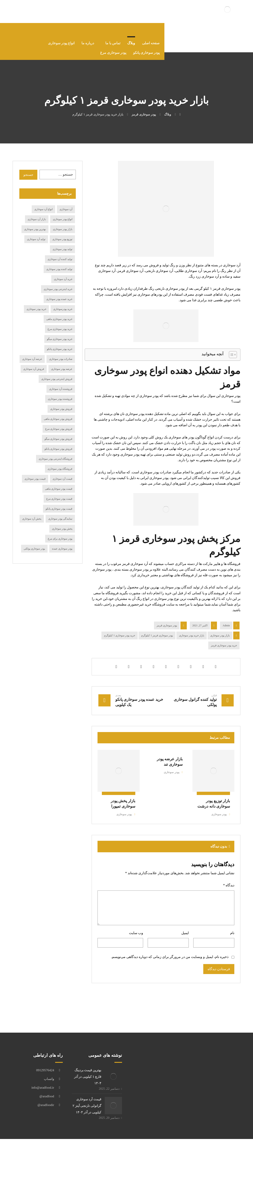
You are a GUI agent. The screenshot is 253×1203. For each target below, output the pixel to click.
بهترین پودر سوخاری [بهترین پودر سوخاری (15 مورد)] (35, 233)
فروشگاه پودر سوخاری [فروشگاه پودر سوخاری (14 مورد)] (60, 472)
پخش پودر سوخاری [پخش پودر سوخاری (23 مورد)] (62, 532)
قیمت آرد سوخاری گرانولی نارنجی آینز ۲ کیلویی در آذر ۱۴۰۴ (86, 1153)
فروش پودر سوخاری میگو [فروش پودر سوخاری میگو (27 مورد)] (58, 442)
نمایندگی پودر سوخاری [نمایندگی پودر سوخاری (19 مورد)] (60, 522)
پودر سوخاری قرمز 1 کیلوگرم (157, 674)
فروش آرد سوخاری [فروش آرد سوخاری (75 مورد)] (33, 373)
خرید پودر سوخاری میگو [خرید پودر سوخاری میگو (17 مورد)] (59, 343)
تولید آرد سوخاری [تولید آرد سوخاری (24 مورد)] (36, 243)
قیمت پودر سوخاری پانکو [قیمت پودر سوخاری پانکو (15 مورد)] (59, 512)
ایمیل (185, 977)
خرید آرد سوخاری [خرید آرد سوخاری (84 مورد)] (63, 283)
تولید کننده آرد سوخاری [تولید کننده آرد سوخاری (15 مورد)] (60, 263)
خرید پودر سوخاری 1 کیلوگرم (119, 674)
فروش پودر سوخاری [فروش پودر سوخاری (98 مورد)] (61, 413)
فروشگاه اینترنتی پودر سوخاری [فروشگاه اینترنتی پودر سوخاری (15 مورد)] (55, 462)
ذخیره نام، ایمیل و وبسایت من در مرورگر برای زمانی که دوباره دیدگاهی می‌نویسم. (169, 1002)
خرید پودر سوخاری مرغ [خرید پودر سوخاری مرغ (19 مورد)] (60, 333)
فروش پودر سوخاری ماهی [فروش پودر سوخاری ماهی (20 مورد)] (58, 423)
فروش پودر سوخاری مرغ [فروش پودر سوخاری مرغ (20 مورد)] (58, 432)
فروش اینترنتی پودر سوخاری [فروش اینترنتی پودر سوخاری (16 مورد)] (56, 383)
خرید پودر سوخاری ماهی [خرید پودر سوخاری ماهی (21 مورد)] (59, 323)
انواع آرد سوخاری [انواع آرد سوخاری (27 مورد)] (43, 213)
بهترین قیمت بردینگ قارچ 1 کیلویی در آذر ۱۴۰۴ (86, 1123)
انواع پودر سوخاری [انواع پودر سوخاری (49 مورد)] (62, 223)
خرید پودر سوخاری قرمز (224, 684)
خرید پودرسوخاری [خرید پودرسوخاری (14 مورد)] (62, 313)
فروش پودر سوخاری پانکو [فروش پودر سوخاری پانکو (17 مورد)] (58, 452)
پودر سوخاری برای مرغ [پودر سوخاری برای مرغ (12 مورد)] (60, 542)
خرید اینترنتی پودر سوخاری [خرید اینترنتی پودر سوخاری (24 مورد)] (58, 293)
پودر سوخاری (218, 854)
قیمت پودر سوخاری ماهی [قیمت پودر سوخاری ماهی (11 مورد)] (58, 492)
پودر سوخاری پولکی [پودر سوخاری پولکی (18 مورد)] (34, 552)
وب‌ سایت (136, 977)
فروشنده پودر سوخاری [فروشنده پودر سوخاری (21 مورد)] (60, 403)
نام (232, 977)
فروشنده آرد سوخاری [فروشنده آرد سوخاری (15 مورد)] (60, 393)
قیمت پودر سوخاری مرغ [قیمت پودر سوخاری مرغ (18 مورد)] (59, 502)
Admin (226, 664)
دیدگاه (228, 928)
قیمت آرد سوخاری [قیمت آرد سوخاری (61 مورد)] (62, 482)
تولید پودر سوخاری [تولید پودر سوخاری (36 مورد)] (62, 253)
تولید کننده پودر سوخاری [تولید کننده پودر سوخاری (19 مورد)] (59, 273)
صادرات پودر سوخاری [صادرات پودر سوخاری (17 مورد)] (60, 363)
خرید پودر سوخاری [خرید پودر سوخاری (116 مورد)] (36, 313)
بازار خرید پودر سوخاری (191, 674)
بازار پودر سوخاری (220, 674)
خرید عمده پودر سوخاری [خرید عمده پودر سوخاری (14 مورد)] (59, 303)
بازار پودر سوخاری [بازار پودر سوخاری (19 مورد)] (62, 233)
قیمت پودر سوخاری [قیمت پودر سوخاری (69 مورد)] (35, 482)
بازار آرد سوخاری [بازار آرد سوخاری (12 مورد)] (37, 223)
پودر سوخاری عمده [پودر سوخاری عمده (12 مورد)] (62, 552)
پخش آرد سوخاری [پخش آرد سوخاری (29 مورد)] (31, 522)
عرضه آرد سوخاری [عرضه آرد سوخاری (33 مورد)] (32, 363)
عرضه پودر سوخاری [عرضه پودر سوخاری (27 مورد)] (61, 373)
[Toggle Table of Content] (231, 367)
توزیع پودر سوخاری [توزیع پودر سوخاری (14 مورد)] (62, 243)
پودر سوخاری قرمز (167, 664)
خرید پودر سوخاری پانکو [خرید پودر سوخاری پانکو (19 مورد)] (59, 353)
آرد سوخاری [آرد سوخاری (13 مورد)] (66, 213)
